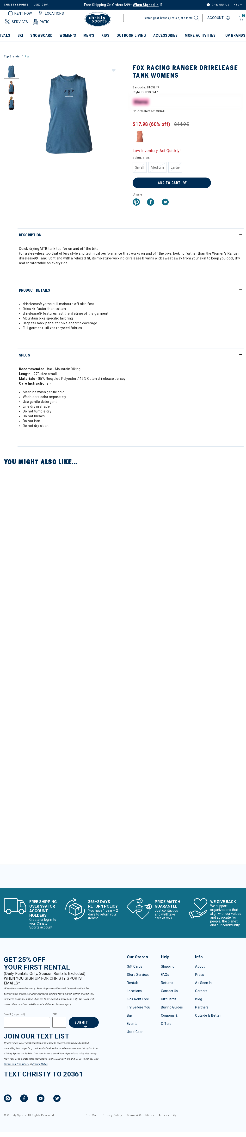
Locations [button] (50, 13)
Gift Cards (134, 966)
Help (236, 4)
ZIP (54, 1014)
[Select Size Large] (175, 167)
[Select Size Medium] (157, 167)
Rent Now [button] (19, 13)
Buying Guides (172, 1007)
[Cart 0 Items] (240, 20)
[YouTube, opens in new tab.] (40, 1099)
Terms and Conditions (16, 1064)
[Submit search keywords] (195, 19)
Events (132, 1024)
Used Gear (135, 1032)
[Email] (27, 1022)
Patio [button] (41, 22)
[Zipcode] (59, 1022)
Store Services (138, 975)
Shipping (167, 966)
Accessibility (167, 1115)
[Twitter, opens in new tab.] (57, 1099)
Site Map (92, 1115)
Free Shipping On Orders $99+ (121, 5)
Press (199, 975)
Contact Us (169, 991)
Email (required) (14, 1014)
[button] (113, 70)
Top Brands (12, 56)
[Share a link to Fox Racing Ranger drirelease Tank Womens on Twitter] (165, 202)
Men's (88, 35)
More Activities (200, 35)
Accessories (165, 35)
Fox (27, 56)
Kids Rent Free (138, 999)
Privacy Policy (40, 1064)
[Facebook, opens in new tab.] (24, 1099)
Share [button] (137, 194)
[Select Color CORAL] (140, 136)
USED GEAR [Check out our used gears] (41, 4)
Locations (134, 991)
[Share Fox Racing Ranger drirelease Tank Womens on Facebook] (150, 202)
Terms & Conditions (140, 1115)
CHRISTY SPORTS (16, 4)
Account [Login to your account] (216, 18)
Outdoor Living (131, 35)
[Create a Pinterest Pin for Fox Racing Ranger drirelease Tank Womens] (136, 202)
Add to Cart (169, 183)
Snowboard (41, 35)
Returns (167, 983)
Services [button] (16, 22)
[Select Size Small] (140, 167)
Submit (81, 1022)
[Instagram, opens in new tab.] (8, 1099)
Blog (198, 999)
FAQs (165, 975)
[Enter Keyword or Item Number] (163, 18)
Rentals (133, 983)
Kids (105, 35)
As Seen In (203, 983)
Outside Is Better (208, 1015)
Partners (202, 1007)
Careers (201, 991)
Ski (20, 35)
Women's (68, 35)
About (200, 966)
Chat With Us (217, 5)
